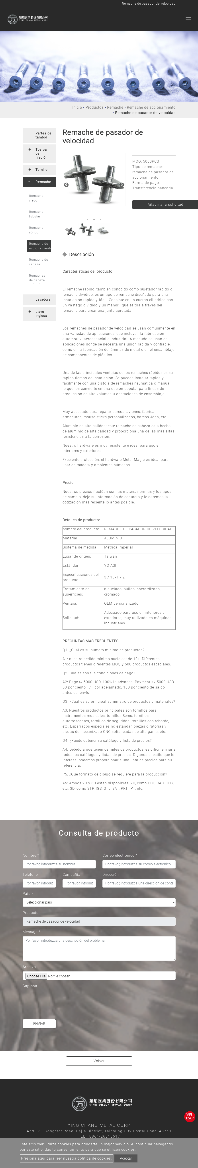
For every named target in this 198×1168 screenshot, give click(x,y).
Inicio (77, 107)
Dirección (110, 874)
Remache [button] (43, 182)
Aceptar (126, 1158)
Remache (115, 107)
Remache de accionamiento (151, 107)
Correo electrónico (119, 855)
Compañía (71, 874)
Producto (31, 913)
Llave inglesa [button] (41, 314)
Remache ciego (36, 198)
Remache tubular (36, 214)
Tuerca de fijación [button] (41, 154)
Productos (95, 107)
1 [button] (87, 219)
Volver (99, 1061)
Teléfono (30, 874)
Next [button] (121, 184)
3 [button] (100, 219)
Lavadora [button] (43, 300)
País (28, 894)
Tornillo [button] (41, 170)
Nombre (31, 855)
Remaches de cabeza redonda (37, 279)
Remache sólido (36, 230)
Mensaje (31, 932)
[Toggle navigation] (188, 19)
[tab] (39, 135)
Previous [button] (66, 184)
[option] (94, 179)
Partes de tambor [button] (43, 135)
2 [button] (94, 219)
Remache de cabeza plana (38, 263)
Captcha (30, 986)
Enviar (39, 1024)
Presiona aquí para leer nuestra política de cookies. (66, 1158)
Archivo (29, 967)
